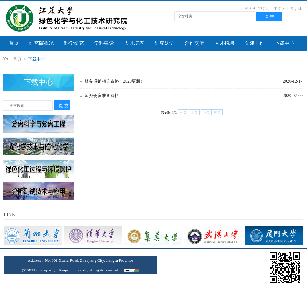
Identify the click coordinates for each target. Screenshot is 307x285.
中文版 (279, 8)
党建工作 (254, 43)
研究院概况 (41, 43)
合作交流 (194, 43)
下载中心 (284, 43)
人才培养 (134, 43)
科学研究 (74, 43)
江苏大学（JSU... (254, 8)
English (296, 8)
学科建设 (104, 43)
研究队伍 (164, 43)
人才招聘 (224, 43)
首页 (14, 43)
